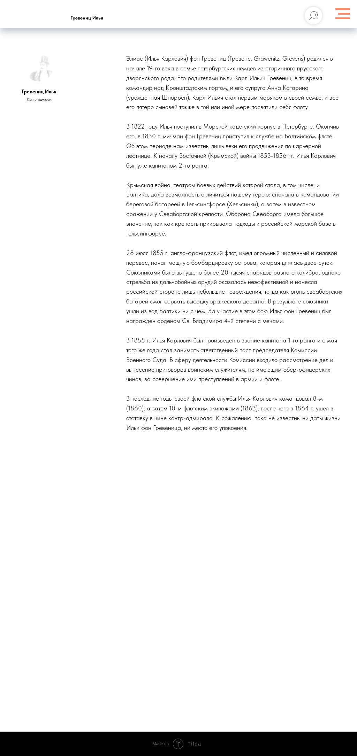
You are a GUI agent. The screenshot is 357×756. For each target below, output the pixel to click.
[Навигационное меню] (342, 14)
